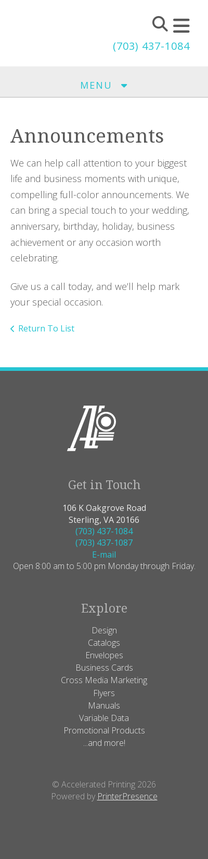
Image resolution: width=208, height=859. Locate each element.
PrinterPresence (127, 796)
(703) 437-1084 (151, 46)
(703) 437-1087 (104, 542)
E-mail (104, 554)
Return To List (46, 328)
